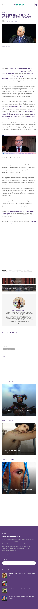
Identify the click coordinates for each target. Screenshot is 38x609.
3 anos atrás (6, 452)
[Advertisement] (19, 58)
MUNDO (26, 287)
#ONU (13, 271)
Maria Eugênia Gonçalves (8, 21)
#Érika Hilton (5, 271)
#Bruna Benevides (17, 270)
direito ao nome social (17, 114)
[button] (36, 5)
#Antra (9, 270)
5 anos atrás (15, 21)
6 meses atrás (11, 591)
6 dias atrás (10, 575)
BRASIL (3, 12)
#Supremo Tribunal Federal (26, 271)
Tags (4, 270)
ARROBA (12, 280)
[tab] (4, 570)
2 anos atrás (6, 413)
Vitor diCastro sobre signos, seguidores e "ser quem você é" (22, 281)
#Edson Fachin (26, 270)
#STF (17, 271)
